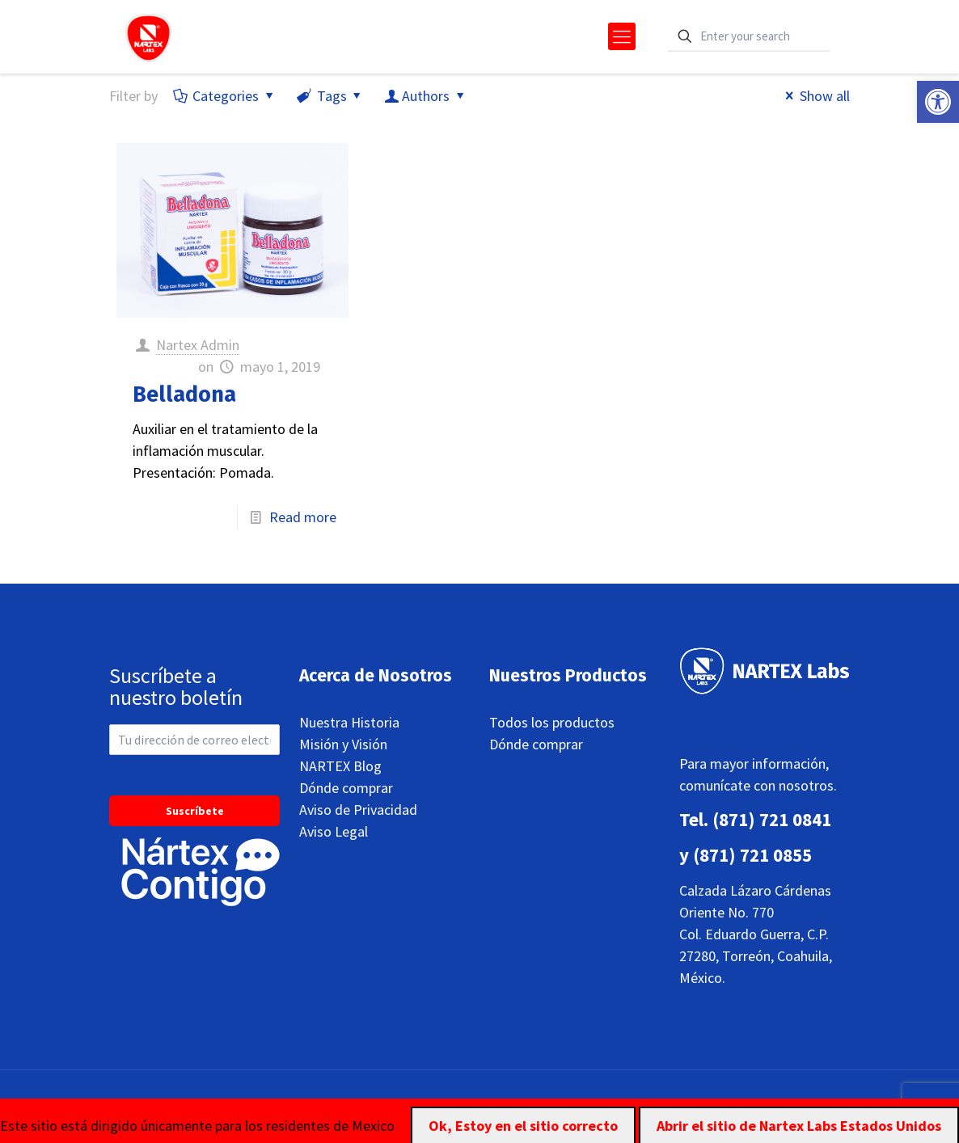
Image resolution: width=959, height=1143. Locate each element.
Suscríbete (195, 810)
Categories (224, 95)
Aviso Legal (333, 831)
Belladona (184, 394)
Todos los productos (552, 722)
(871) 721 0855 (752, 855)
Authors (426, 95)
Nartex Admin (197, 344)
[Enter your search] (749, 37)
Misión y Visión (343, 744)
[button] (938, 102)
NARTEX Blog (340, 766)
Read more (302, 517)
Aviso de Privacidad (358, 809)
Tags (330, 95)
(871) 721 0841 (771, 819)
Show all (814, 95)
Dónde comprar (346, 787)
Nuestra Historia (349, 722)
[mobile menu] (622, 36)
